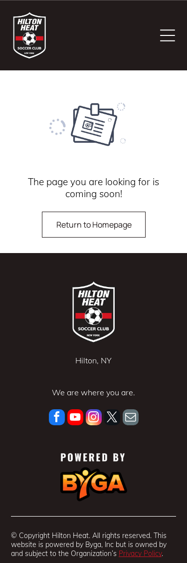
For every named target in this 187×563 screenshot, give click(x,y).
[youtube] (75, 418)
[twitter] (112, 418)
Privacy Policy (140, 553)
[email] (131, 418)
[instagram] (94, 418)
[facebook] (57, 418)
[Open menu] (167, 35)
